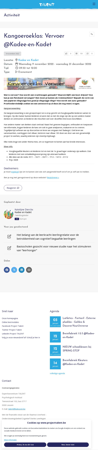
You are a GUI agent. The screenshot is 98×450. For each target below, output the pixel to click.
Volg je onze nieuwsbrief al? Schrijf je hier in (21, 337)
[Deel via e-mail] (29, 270)
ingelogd (15, 171)
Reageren (13, 188)
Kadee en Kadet (28, 60)
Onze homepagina (10, 318)
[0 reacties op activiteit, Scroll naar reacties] (89, 54)
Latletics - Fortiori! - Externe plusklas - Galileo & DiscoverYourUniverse (79, 322)
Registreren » (53, 177)
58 (17, 219)
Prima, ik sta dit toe (25, 444)
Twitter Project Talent (12, 329)
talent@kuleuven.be (16, 409)
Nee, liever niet (68, 444)
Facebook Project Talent (12, 326)
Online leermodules (10, 322)
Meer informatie (10, 440)
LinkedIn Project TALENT (13, 333)
